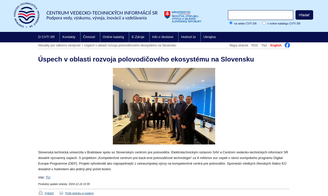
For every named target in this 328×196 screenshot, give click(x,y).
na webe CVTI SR (245, 23)
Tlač (264, 45)
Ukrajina (209, 37)
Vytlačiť (49, 193)
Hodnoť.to (188, 37)
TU (48, 177)
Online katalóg (113, 37)
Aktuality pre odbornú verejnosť (59, 45)
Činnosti (89, 37)
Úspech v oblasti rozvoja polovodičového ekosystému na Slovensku (130, 45)
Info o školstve (162, 37)
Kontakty (68, 37)
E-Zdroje (138, 37)
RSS (255, 45)
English (275, 45)
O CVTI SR (46, 37)
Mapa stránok (239, 45)
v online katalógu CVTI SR (283, 23)
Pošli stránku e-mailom (79, 193)
